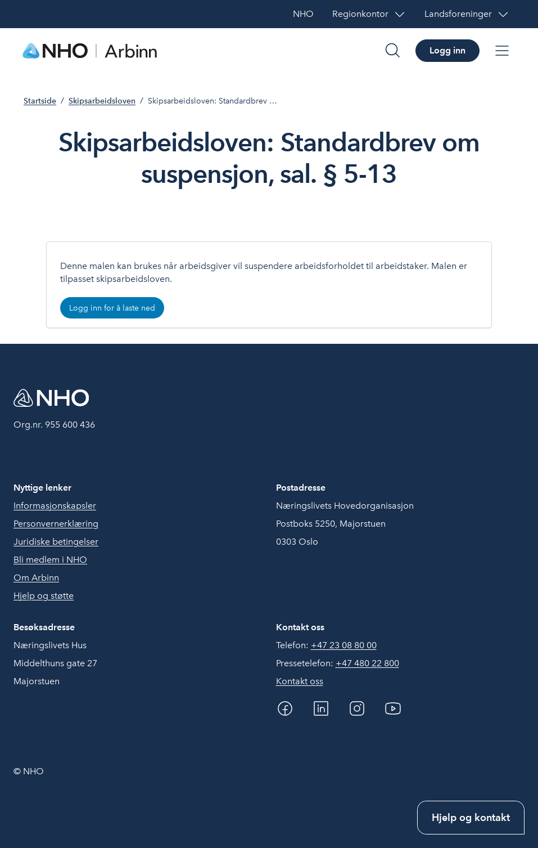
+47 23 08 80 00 (344, 645)
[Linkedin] (321, 708)
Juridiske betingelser (55, 541)
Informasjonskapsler (54, 505)
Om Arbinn (36, 577)
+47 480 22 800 (367, 663)
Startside (40, 101)
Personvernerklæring (55, 523)
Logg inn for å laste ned (112, 308)
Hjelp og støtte (43, 595)
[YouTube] (393, 708)
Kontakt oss (299, 681)
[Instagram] (357, 708)
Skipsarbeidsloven (102, 101)
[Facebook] (285, 708)
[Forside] (89, 51)
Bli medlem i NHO (50, 559)
